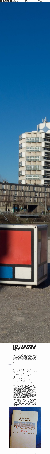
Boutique (26, 0)
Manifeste (39, 0)
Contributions (15, 1)
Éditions (13, 0)
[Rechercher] (44, 1)
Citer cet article (10, 364)
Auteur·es (26, 1)
